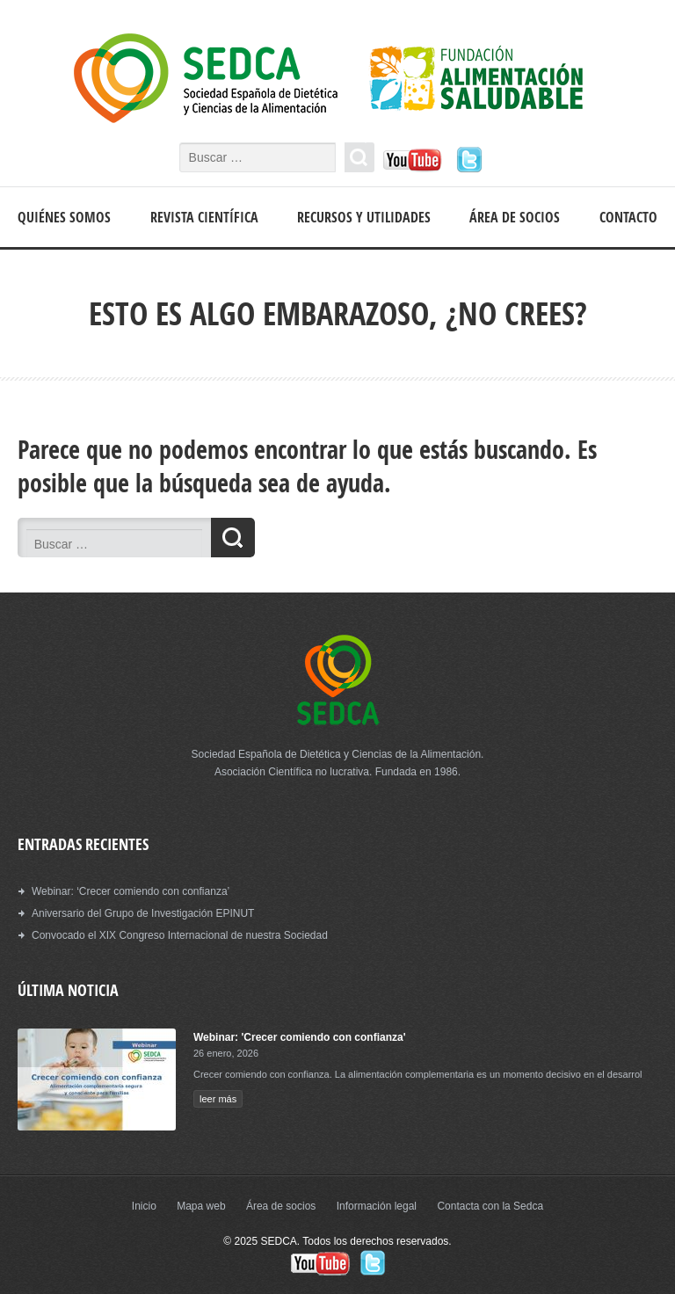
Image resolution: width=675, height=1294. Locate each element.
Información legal (377, 1206)
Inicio (144, 1206)
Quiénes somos (64, 217)
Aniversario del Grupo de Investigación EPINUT (143, 913)
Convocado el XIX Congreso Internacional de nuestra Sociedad (180, 935)
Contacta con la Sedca (490, 1206)
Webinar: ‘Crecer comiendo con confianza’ (130, 891)
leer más (218, 1099)
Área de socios (514, 217)
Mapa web (201, 1206)
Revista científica (204, 217)
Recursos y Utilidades (364, 217)
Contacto (628, 217)
